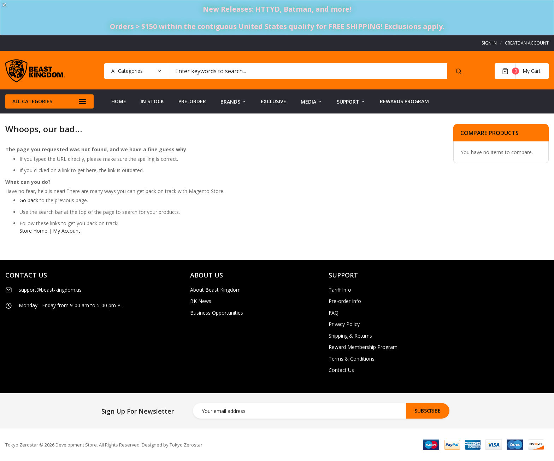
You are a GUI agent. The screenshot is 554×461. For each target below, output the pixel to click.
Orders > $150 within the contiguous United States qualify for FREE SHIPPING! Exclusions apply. (277, 26)
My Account (66, 230)
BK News (200, 301)
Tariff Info (340, 289)
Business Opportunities (216, 312)
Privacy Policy (344, 324)
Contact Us (341, 370)
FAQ (333, 312)
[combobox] (307, 71)
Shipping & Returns (350, 335)
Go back (28, 200)
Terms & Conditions (352, 358)
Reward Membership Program (363, 347)
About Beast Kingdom (215, 289)
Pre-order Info (345, 301)
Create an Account (527, 43)
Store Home (33, 230)
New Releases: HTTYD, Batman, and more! (277, 9)
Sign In (489, 43)
